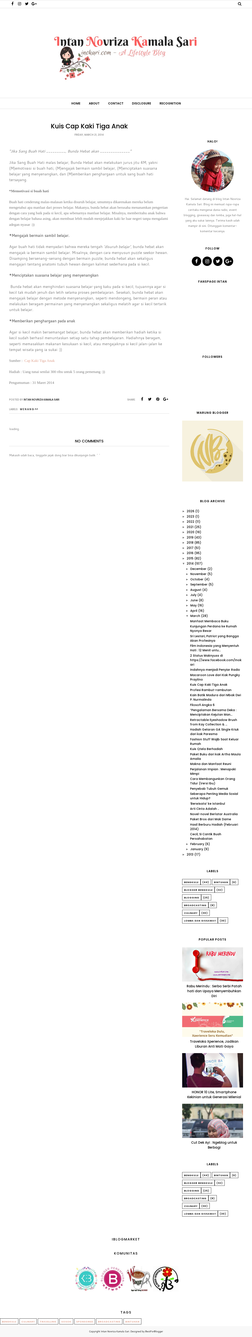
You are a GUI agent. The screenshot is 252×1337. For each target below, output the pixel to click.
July (193, 595)
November (198, 574)
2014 (190, 563)
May (193, 605)
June (194, 600)
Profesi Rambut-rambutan (210, 690)
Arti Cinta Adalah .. (204, 809)
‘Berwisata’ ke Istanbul (207, 803)
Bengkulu (191, 882)
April (193, 611)
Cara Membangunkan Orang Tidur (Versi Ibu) (212, 781)
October (197, 579)
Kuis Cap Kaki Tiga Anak (208, 684)
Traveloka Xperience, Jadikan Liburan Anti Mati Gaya (214, 1044)
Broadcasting (195, 905)
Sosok (66, 1321)
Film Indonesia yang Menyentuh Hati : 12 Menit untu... (214, 648)
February (197, 844)
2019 (190, 537)
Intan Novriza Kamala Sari (115, 1331)
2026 (190, 511)
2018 (190, 542)
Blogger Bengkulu (198, 890)
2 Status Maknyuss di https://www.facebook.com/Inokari (216, 660)
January (196, 849)
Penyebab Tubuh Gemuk (209, 789)
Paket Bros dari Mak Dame (210, 819)
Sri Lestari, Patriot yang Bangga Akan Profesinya (214, 638)
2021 (190, 527)
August (195, 590)
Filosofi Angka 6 (202, 705)
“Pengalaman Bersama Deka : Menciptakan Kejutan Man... (213, 712)
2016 (190, 553)
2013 (190, 854)
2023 (190, 516)
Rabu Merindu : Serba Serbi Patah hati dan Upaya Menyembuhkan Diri (214, 991)
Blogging (191, 897)
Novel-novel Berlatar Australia (214, 814)
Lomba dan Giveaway (200, 920)
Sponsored (84, 1321)
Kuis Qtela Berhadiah (206, 749)
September (199, 584)
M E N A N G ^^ (29, 409)
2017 (190, 548)
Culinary (191, 913)
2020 (190, 532)
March (195, 616)
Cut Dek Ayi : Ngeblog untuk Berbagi (214, 1145)
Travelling (48, 1321)
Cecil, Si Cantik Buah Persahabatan (205, 836)
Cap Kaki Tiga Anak (39, 361)
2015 (190, 558)
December (198, 569)
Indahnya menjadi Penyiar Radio (215, 670)
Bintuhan (221, 882)
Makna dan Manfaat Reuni (210, 764)
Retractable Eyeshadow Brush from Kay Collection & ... (213, 722)
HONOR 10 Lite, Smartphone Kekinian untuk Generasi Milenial (214, 1094)
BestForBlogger (154, 1331)
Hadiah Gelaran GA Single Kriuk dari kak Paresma (214, 731)
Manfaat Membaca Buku (209, 621)
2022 (190, 522)
